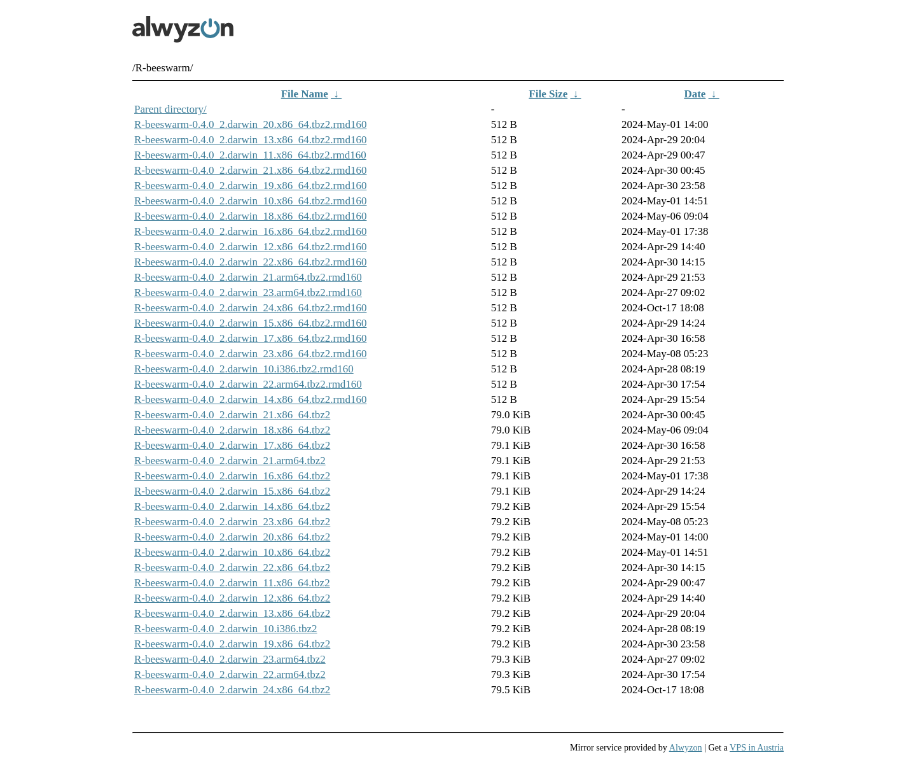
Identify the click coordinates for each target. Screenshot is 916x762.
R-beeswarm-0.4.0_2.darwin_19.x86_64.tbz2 (232, 644)
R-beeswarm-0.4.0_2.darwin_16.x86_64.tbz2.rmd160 (250, 231)
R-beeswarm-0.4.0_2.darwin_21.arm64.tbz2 (230, 461)
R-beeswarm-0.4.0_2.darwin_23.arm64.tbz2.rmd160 (248, 292)
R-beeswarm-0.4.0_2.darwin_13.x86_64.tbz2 (232, 613)
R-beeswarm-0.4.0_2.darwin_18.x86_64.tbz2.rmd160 (250, 216)
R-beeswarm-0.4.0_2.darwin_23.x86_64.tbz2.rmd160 (250, 354)
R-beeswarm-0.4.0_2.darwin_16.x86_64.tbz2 (232, 476)
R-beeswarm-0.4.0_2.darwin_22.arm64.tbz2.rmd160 (248, 384)
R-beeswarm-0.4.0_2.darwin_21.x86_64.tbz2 (232, 415)
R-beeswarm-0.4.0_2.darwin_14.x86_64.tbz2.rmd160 (250, 399)
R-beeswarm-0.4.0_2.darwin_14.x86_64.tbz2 (232, 506)
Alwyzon (685, 747)
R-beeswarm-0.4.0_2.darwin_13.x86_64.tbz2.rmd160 (250, 140)
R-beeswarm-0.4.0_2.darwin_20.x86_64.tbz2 (232, 537)
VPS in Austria (757, 747)
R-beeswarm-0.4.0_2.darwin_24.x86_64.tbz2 (232, 690)
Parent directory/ (170, 109)
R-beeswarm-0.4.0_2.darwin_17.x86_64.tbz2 (232, 445)
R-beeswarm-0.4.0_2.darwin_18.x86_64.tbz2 (232, 430)
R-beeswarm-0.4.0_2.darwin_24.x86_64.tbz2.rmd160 (250, 308)
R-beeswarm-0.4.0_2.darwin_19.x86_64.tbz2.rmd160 (250, 186)
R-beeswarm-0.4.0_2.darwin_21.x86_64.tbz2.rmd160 (250, 170)
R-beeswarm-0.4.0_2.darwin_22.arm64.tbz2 (230, 674)
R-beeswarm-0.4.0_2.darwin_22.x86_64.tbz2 (232, 567)
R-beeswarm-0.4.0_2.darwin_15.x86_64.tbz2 (232, 491)
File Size (548, 94)
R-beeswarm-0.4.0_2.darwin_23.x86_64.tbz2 (232, 522)
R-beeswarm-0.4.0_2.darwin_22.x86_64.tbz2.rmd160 (250, 262)
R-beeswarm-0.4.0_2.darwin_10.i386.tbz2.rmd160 (244, 369)
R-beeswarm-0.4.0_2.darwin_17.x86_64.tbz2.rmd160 (250, 338)
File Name (304, 94)
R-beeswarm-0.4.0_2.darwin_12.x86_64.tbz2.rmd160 (250, 247)
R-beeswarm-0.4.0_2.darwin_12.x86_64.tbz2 (232, 598)
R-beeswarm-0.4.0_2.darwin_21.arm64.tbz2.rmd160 (248, 277)
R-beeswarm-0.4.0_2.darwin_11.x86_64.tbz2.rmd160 (250, 155)
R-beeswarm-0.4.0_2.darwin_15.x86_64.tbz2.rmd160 (250, 323)
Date (694, 94)
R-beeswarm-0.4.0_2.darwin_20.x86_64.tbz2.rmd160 (250, 124)
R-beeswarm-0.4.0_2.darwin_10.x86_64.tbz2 (232, 552)
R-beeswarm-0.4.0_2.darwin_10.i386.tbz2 (225, 629)
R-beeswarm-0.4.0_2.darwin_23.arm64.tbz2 (230, 659)
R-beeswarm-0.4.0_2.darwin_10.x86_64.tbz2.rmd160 (250, 201)
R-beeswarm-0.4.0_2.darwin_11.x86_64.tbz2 (232, 583)
